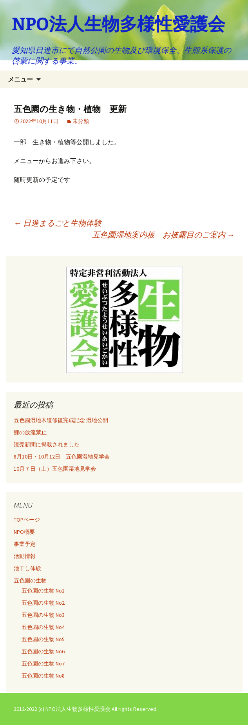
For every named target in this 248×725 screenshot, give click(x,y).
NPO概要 (24, 531)
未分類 (80, 121)
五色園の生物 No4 (43, 627)
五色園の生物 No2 (43, 602)
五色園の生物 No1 (43, 590)
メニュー (20, 79)
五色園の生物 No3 (43, 614)
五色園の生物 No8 (43, 675)
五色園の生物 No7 (43, 663)
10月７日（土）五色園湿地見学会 (55, 468)
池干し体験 (27, 568)
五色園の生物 (30, 580)
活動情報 (25, 556)
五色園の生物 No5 (43, 639)
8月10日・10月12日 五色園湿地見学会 (62, 456)
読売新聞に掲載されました (47, 444)
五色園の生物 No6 (43, 651)
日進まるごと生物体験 (57, 223)
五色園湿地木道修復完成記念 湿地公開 (61, 420)
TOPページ (27, 519)
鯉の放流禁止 (30, 432)
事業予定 (25, 543)
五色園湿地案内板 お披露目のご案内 (163, 234)
